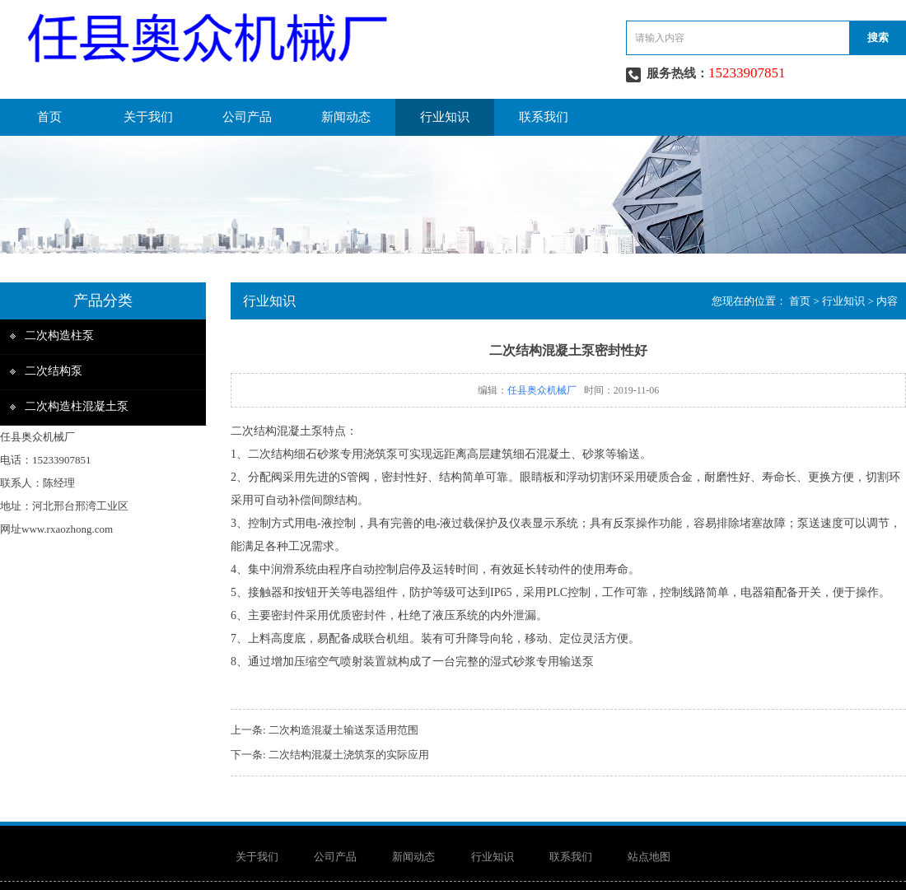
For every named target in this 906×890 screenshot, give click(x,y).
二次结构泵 (53, 371)
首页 (49, 116)
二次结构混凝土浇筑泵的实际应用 (349, 754)
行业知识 (444, 116)
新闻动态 (346, 116)
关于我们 (148, 116)
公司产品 (247, 116)
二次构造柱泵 (59, 335)
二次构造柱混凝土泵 (76, 406)
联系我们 (543, 116)
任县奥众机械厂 (542, 390)
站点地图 (649, 856)
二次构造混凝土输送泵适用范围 (343, 730)
